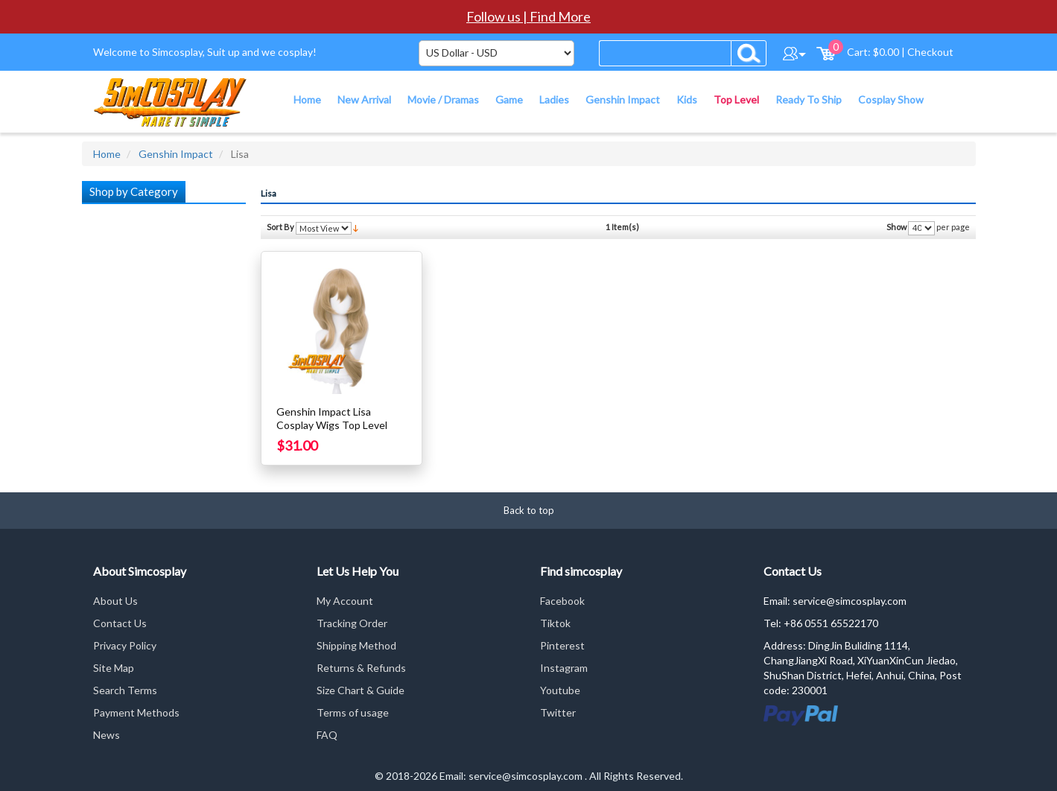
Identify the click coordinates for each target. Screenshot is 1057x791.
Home (107, 153)
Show (896, 227)
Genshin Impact (176, 153)
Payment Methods (136, 712)
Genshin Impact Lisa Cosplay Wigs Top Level (331, 418)
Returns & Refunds (361, 667)
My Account (345, 600)
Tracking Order (352, 623)
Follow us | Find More (528, 16)
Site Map (113, 667)
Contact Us (120, 623)
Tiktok (555, 623)
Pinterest (562, 645)
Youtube (560, 690)
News (106, 734)
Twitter (558, 712)
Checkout (930, 51)
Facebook (562, 600)
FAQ (327, 734)
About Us (115, 600)
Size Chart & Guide (360, 690)
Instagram (564, 667)
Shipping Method (356, 645)
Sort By (280, 227)
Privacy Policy (124, 645)
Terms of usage (353, 712)
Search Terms (125, 690)
